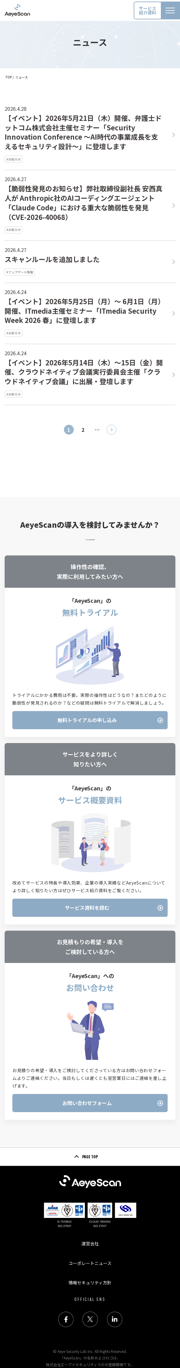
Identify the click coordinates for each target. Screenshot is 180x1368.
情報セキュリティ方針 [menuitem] (90, 1282)
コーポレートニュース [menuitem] (90, 1263)
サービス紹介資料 (147, 10)
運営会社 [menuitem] (90, 1243)
